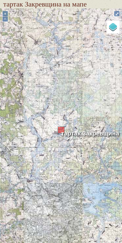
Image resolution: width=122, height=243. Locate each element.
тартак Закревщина (90, 133)
